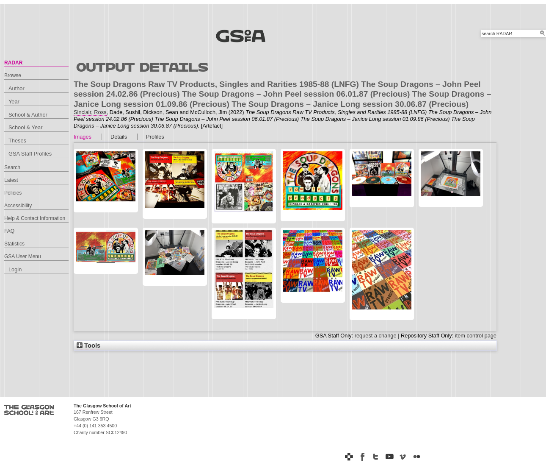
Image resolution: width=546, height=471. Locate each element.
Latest (11, 180)
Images (82, 137)
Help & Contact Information (34, 218)
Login (15, 269)
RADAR (13, 63)
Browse (12, 75)
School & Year (25, 127)
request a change (376, 335)
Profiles (155, 137)
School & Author (27, 114)
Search (12, 167)
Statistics (14, 244)
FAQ (9, 231)
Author (16, 88)
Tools (88, 345)
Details (118, 137)
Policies (13, 193)
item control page (475, 335)
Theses (17, 140)
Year (13, 101)
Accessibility (18, 206)
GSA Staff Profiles (30, 153)
